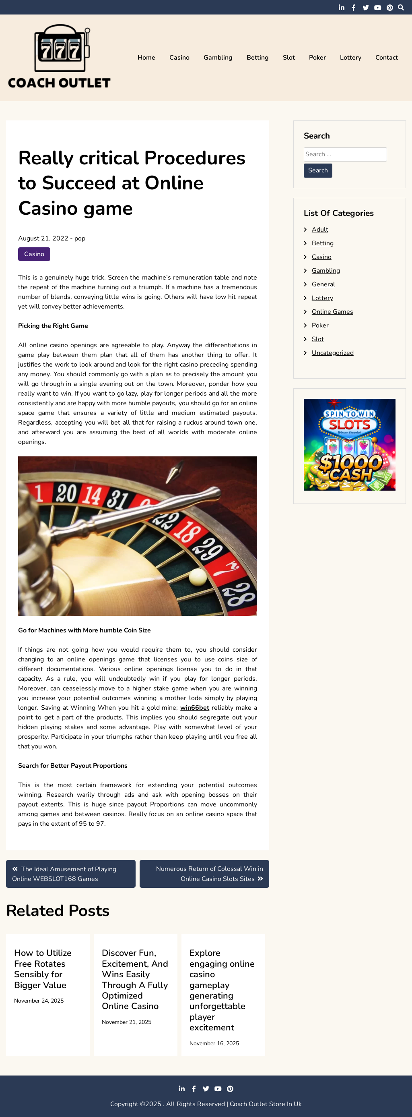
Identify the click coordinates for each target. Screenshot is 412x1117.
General (323, 284)
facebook (354, 8)
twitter (366, 8)
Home (146, 57)
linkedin (342, 8)
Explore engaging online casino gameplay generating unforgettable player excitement (222, 990)
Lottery (350, 57)
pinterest (390, 8)
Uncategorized (333, 352)
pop (79, 238)
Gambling (218, 57)
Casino (179, 57)
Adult (320, 229)
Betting (258, 57)
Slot (289, 57)
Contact (386, 57)
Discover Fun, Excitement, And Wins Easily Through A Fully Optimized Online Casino (135, 979)
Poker (317, 57)
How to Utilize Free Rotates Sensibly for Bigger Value (43, 969)
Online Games (332, 311)
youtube (378, 8)
